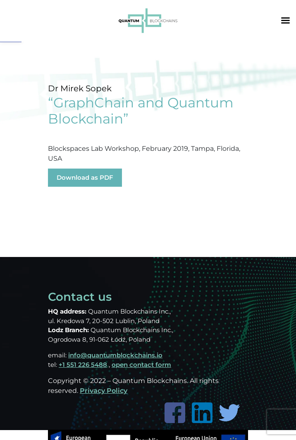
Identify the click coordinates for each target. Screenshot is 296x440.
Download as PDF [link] (85, 177)
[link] (148, 20)
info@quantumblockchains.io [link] (115, 355)
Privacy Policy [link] (103, 391)
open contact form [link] (141, 365)
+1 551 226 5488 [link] (83, 365)
